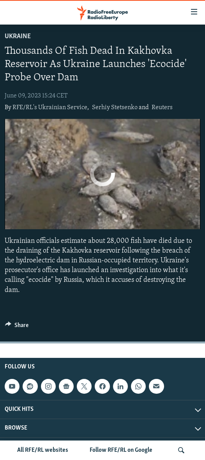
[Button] (16, 327)
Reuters (162, 107)
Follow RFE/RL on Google (121, 450)
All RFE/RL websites (42, 450)
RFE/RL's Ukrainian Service (49, 107)
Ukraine (18, 36)
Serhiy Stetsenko (115, 107)
